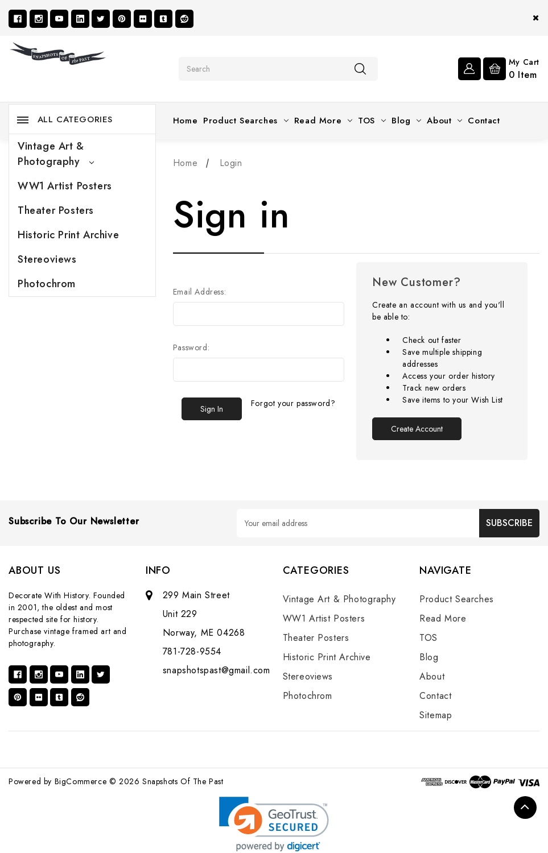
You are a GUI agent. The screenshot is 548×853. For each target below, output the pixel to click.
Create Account (417, 428)
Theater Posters (56, 210)
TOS (372, 120)
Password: (191, 347)
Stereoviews (47, 259)
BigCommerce (81, 781)
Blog (406, 120)
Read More (323, 120)
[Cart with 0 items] (511, 67)
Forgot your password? (293, 403)
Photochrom (47, 283)
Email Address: (199, 291)
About (444, 120)
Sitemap (435, 715)
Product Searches (246, 120)
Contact (484, 120)
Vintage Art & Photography (56, 154)
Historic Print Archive (68, 234)
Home (185, 120)
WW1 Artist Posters (65, 186)
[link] (274, 824)
